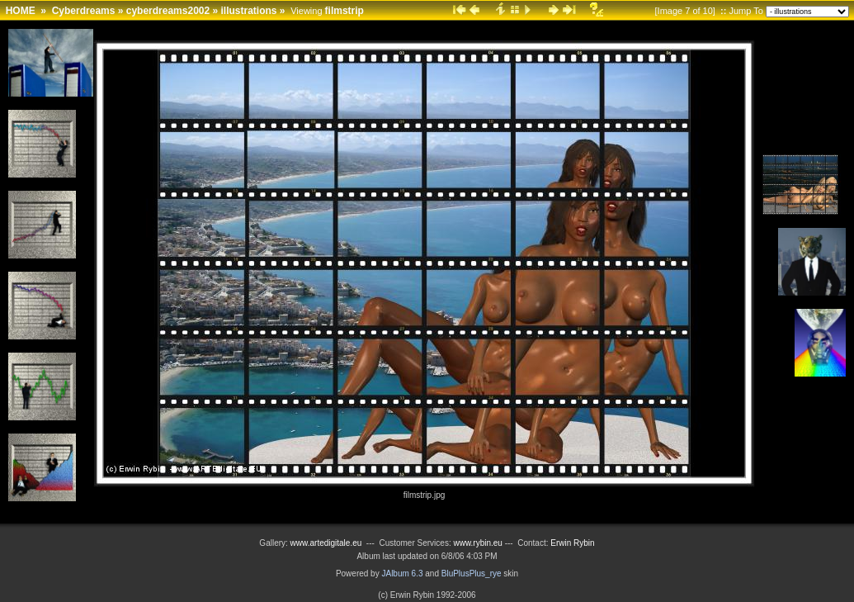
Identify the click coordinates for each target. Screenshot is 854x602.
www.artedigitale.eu (326, 542)
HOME (20, 11)
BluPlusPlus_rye (471, 573)
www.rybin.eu (478, 542)
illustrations (249, 11)
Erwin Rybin (572, 542)
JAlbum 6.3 (401, 573)
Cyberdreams (84, 11)
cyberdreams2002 (168, 11)
